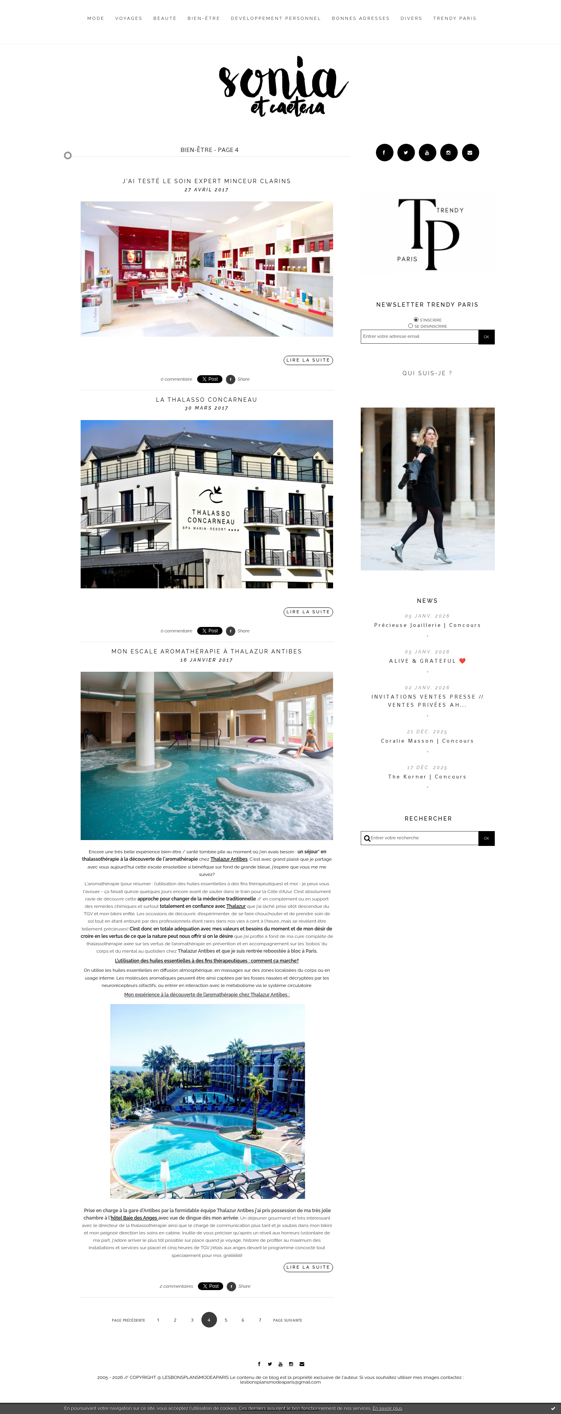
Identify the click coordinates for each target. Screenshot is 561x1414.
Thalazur (235, 906)
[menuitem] (96, 24)
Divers (412, 18)
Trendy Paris (455, 18)
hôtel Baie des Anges (134, 1218)
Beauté (165, 18)
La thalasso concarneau (207, 400)
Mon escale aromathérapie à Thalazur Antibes (206, 651)
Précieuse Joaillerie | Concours (428, 624)
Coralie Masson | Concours (428, 740)
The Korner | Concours (427, 776)
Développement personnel (276, 18)
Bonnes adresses (361, 18)
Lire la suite (309, 360)
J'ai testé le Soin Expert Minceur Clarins (206, 181)
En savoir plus (387, 1408)
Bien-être (204, 18)
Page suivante (287, 1320)
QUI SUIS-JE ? (427, 373)
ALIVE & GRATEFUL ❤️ (428, 660)
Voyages (129, 18)
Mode (96, 18)
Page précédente (128, 1320)
